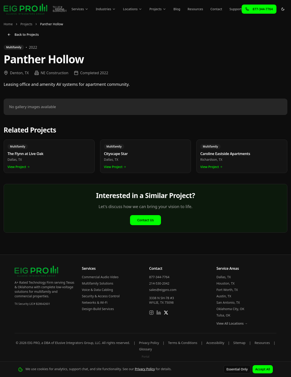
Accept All (262, 369)
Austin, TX (223, 296)
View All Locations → (232, 323)
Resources (195, 9)
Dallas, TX (223, 277)
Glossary (145, 349)
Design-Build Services (98, 309)
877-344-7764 (159, 277)
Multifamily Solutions (97, 283)
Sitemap (239, 343)
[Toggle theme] (282, 9)
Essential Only (237, 369)
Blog (176, 9)
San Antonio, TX (228, 302)
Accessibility (215, 343)
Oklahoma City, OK (230, 309)
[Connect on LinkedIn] (158, 312)
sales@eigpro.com (162, 290)
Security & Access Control (101, 296)
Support (235, 9)
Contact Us (145, 220)
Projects (157, 9)
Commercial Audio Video (100, 277)
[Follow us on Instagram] (151, 312)
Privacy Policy (149, 343)
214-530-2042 (159, 283)
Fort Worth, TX (227, 290)
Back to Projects (23, 34)
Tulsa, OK (223, 315)
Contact (216, 9)
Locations (132, 9)
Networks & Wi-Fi (95, 302)
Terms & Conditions (182, 343)
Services (80, 9)
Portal (145, 357)
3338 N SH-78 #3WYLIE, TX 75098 (161, 300)
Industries (106, 9)
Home (59, 9)
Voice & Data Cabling (97, 290)
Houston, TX (225, 283)
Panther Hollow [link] (51, 24)
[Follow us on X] (166, 312)
